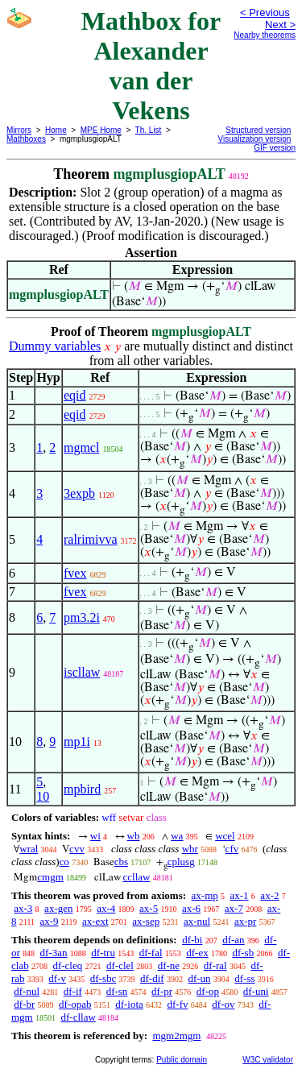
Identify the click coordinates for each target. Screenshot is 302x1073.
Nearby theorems (265, 35)
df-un (199, 978)
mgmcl (81, 447)
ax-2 (269, 895)
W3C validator (267, 1059)
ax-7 (234, 908)
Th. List (148, 130)
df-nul (26, 991)
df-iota (129, 1004)
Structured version (258, 130)
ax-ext (95, 921)
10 (42, 796)
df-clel (120, 965)
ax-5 (148, 908)
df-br (24, 1004)
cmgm (50, 877)
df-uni (256, 991)
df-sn (117, 991)
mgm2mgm (176, 1036)
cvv (77, 849)
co (64, 862)
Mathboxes (26, 139)
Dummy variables (55, 346)
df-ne (169, 965)
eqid (75, 395)
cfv (232, 849)
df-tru (103, 953)
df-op (208, 991)
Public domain (181, 1059)
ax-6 (191, 908)
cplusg (181, 862)
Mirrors (18, 130)
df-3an (54, 953)
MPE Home (101, 130)
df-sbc (103, 978)
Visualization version (254, 139)
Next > (280, 25)
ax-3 (23, 908)
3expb (79, 493)
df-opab (75, 1004)
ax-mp (205, 895)
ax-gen (58, 908)
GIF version (275, 147)
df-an (233, 940)
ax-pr (245, 921)
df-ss (244, 978)
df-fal (151, 953)
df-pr (161, 991)
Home (56, 130)
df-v (57, 978)
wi (95, 836)
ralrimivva (91, 539)
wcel (225, 836)
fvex (75, 573)
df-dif (152, 978)
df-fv (178, 1004)
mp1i (77, 741)
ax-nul (197, 921)
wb (133, 836)
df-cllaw (77, 1017)
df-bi (192, 940)
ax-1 (239, 895)
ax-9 (49, 921)
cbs (121, 862)
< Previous (265, 12)
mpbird (82, 789)
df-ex (197, 953)
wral (28, 849)
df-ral (215, 965)
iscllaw (82, 672)
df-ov (223, 1004)
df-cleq (67, 965)
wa (177, 836)
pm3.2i (82, 617)
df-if (73, 991)
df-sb (243, 953)
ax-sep (145, 921)
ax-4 (106, 908)
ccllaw (137, 877)
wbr (190, 849)
